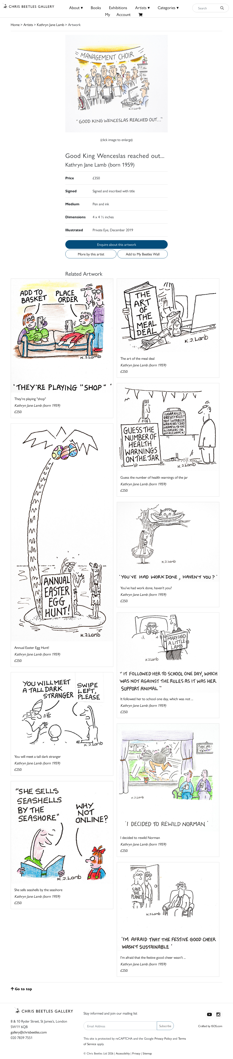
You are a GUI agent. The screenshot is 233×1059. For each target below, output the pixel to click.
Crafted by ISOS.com (210, 1026)
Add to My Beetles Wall (143, 254)
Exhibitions (118, 7)
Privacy (136, 1053)
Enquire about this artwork (116, 244)
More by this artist (91, 254)
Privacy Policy (163, 1038)
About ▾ (76, 7)
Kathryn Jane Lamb (50, 24)
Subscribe (165, 1025)
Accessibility (123, 1053)
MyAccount (118, 14)
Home (15, 24)
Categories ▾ (168, 7)
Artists (28, 24)
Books (96, 7)
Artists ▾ (142, 7)
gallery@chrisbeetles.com (29, 1032)
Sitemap (147, 1053)
